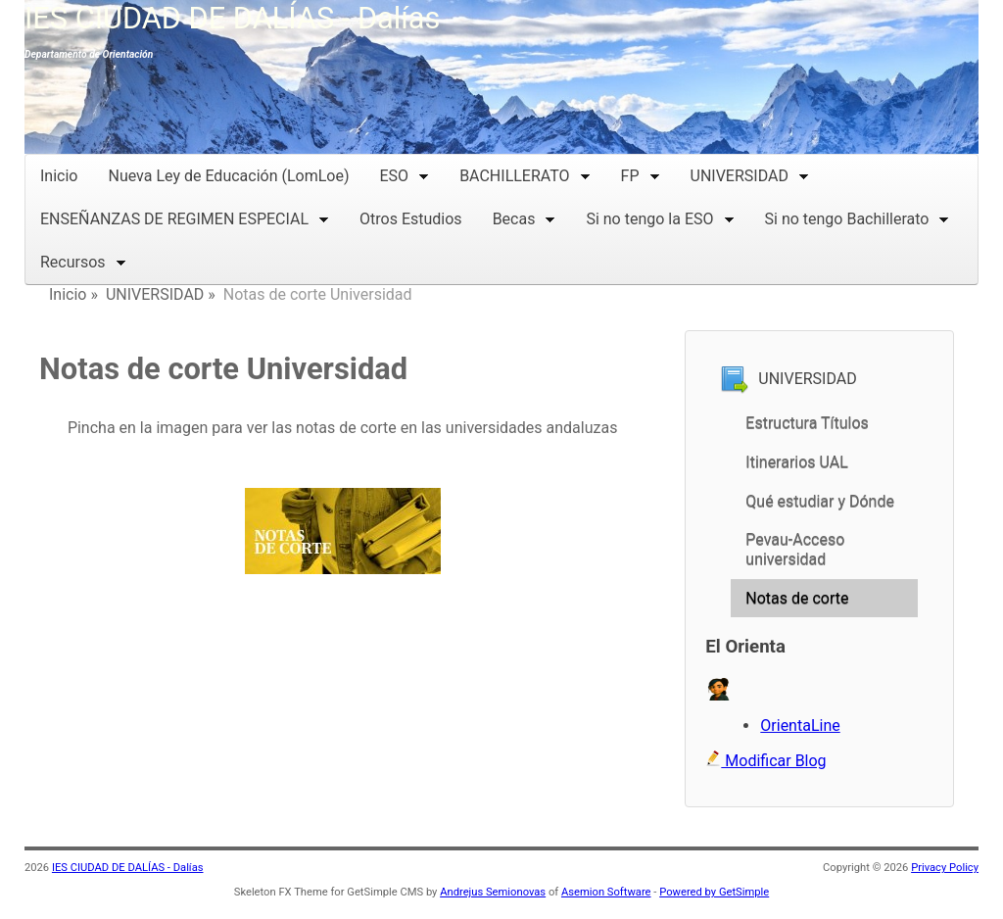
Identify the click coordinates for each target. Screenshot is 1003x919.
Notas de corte (796, 598)
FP (640, 174)
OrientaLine (799, 725)
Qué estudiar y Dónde (819, 501)
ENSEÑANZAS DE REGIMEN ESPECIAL (184, 217)
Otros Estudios (410, 219)
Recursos (83, 260)
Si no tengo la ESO (660, 217)
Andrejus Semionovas (493, 892)
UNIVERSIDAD (750, 174)
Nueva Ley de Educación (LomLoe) (228, 176)
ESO (405, 174)
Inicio (58, 176)
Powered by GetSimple (714, 892)
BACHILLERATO (524, 174)
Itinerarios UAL (796, 462)
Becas (524, 217)
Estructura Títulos (807, 422)
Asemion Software (606, 892)
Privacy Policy (945, 867)
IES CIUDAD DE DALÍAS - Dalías (232, 18)
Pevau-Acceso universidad (794, 549)
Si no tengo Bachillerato (857, 217)
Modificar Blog (765, 760)
